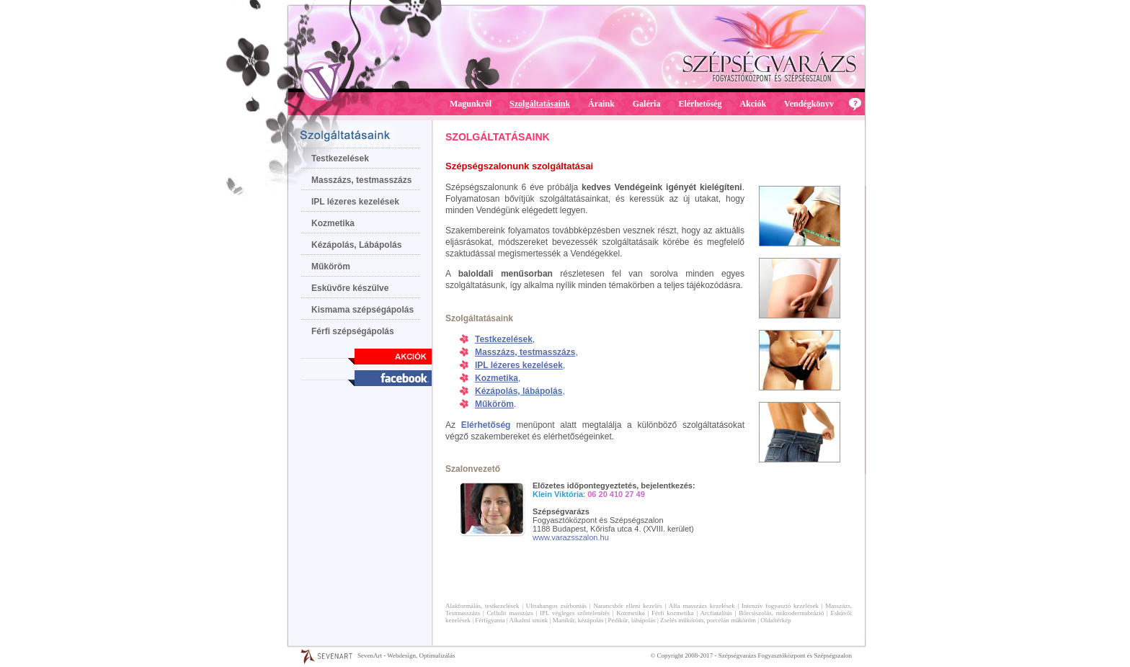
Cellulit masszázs (510, 613)
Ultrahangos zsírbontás (556, 605)
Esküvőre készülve (349, 288)
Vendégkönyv (809, 104)
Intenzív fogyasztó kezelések (780, 605)
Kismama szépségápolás (362, 310)
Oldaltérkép (775, 620)
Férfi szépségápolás (352, 331)
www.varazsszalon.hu (571, 537)
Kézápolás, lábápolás (518, 391)
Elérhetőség (699, 104)
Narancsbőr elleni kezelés (627, 605)
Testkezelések (340, 158)
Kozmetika (333, 223)
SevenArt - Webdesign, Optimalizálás (406, 655)
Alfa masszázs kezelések (702, 605)
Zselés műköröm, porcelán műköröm (708, 620)
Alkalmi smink (529, 620)
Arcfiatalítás (716, 613)
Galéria (647, 104)
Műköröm (330, 266)
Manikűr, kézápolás (578, 620)
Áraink (601, 104)
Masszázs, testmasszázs (361, 180)
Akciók (752, 104)
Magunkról (470, 104)
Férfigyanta (489, 620)
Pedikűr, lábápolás (632, 620)
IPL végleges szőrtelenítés (575, 613)
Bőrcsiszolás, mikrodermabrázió (781, 613)
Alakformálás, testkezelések (482, 605)
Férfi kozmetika (672, 613)
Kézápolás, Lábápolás (356, 245)
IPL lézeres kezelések (355, 202)
